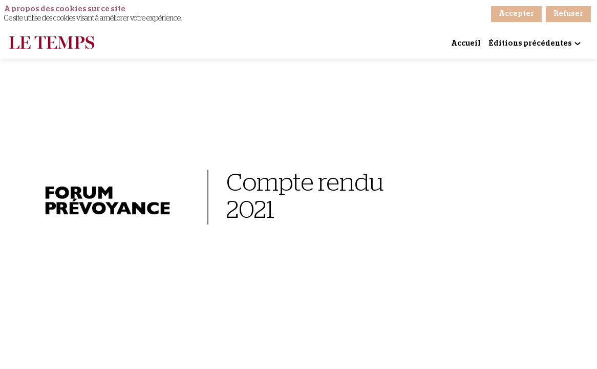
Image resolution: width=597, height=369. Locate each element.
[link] (466, 43)
